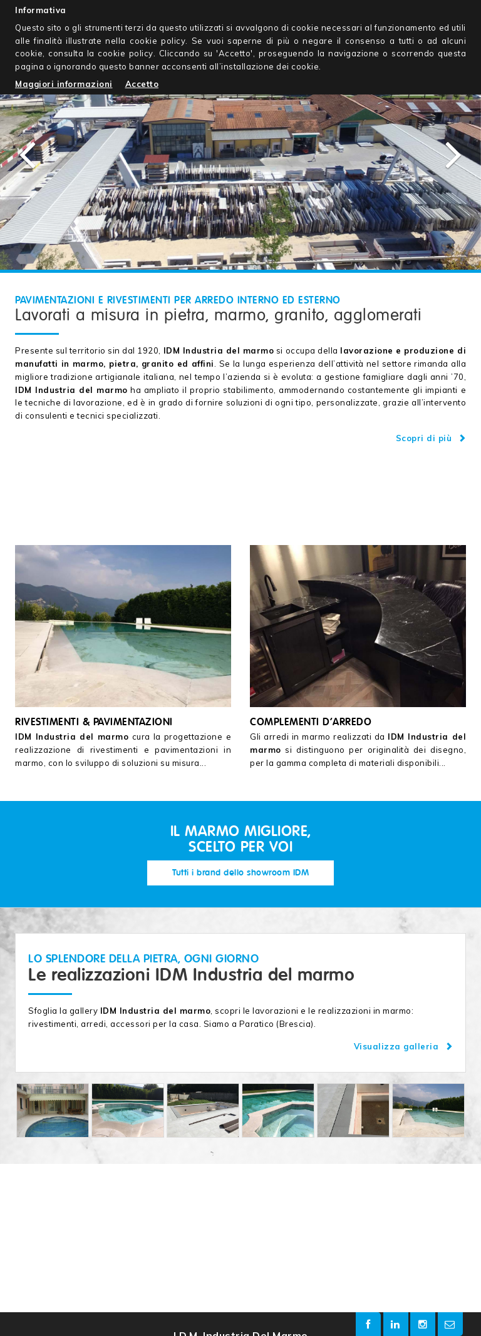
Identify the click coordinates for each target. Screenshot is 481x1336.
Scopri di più (431, 438)
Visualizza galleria (403, 1046)
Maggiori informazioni (64, 84)
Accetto (142, 84)
